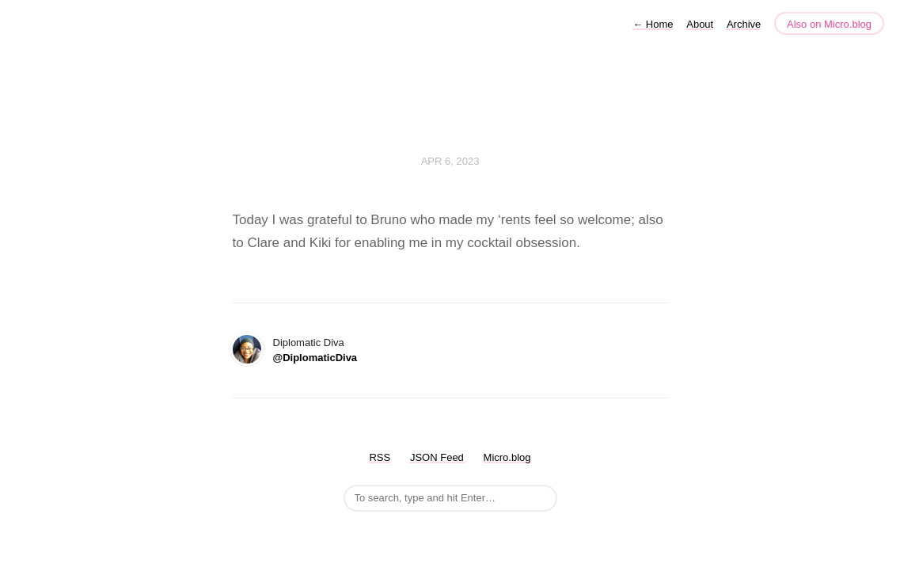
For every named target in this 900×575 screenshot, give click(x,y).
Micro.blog (507, 457)
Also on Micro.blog (829, 24)
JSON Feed (437, 457)
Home (652, 24)
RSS (379, 457)
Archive (744, 24)
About (699, 24)
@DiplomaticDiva (315, 358)
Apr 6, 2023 (450, 161)
